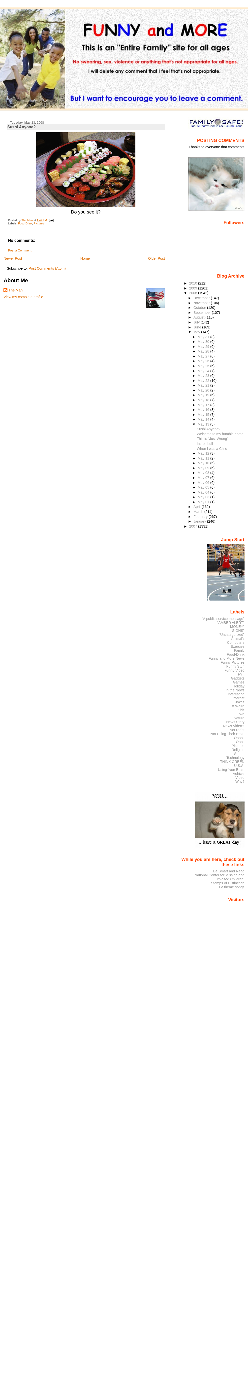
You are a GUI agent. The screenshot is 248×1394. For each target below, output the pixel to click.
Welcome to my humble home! (220, 434)
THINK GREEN (232, 762)
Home (85, 258)
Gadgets (237, 678)
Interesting (236, 694)
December (202, 298)
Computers (235, 642)
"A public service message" (223, 619)
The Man (15, 290)
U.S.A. (239, 766)
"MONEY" (237, 627)
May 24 (204, 371)
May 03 (204, 497)
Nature (239, 718)
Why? (240, 782)
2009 (193, 288)
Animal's (238, 639)
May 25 (204, 366)
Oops (240, 742)
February (201, 517)
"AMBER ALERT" (230, 623)
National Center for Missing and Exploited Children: (219, 877)
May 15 (204, 415)
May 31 (204, 337)
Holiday (239, 686)
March (198, 512)
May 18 (204, 400)
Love (240, 714)
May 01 (204, 502)
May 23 (204, 376)
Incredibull (205, 444)
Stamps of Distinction (228, 883)
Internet (238, 698)
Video (239, 778)
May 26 (204, 361)
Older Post (156, 258)
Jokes (240, 702)
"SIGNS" (238, 631)
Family (239, 650)
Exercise (238, 646)
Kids (241, 710)
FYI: (241, 674)
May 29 (204, 347)
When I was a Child (212, 449)
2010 (193, 283)
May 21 (204, 385)
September (202, 313)
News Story (235, 722)
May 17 (204, 405)
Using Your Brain (231, 770)
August (199, 317)
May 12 (204, 453)
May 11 (204, 458)
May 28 (204, 351)
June (197, 327)
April (197, 507)
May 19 (204, 395)
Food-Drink (25, 223)
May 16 (204, 410)
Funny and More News (226, 658)
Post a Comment (19, 250)
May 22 (204, 381)
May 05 (204, 487)
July (197, 322)
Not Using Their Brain (228, 734)
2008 (193, 293)
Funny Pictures (233, 662)
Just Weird (236, 706)
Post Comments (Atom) (47, 268)
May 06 (204, 483)
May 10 (204, 463)
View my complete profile (23, 297)
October (200, 308)
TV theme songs (231, 887)
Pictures (39, 223)
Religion (238, 750)
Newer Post (12, 258)
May (197, 332)
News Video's (233, 726)
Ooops (239, 738)
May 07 (204, 478)
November (202, 303)
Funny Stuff (235, 666)
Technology (235, 758)
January (200, 521)
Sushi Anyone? (208, 429)
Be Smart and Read (228, 871)
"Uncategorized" (232, 635)
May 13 (204, 424)
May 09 (204, 468)
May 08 (204, 473)
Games (238, 682)
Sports (239, 754)
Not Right (237, 730)
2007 (193, 526)
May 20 (204, 390)
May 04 (204, 492)
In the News (235, 690)
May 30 (204, 342)
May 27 (204, 356)
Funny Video (234, 670)
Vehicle (238, 774)
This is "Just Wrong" (212, 439)
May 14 (204, 419)
